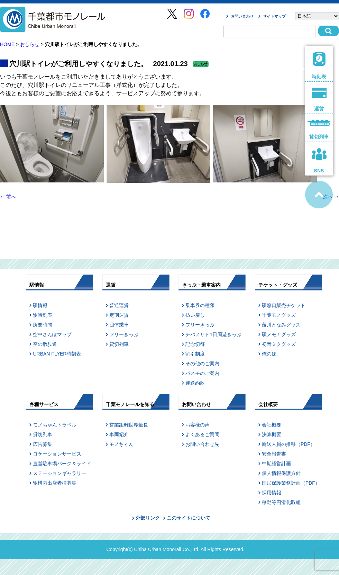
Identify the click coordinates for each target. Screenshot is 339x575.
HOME (7, 44)
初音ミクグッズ (279, 344)
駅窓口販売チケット (283, 305)
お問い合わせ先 (202, 444)
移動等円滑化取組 (281, 502)
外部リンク (148, 518)
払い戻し (195, 315)
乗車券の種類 (199, 305)
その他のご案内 (202, 363)
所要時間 (42, 324)
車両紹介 (119, 434)
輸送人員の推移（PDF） (288, 444)
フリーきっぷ (123, 334)
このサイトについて (188, 518)
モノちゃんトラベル (54, 425)
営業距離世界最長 (128, 425)
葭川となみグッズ (281, 324)
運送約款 (195, 383)
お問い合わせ (242, 16)
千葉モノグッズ (279, 315)
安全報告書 (274, 454)
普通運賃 (119, 305)
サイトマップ (274, 16)
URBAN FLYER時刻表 (57, 354)
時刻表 (319, 65)
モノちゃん (121, 444)
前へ (8, 196)
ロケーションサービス (57, 454)
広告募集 (42, 444)
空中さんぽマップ (52, 334)
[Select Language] (317, 16)
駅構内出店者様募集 (54, 483)
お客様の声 (197, 425)
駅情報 (40, 305)
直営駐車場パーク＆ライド (62, 463)
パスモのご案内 (202, 373)
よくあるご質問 (202, 434)
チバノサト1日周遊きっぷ (213, 334)
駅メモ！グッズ (279, 334)
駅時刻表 (42, 315)
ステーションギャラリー (59, 473)
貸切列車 (119, 344)
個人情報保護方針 (281, 473)
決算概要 (271, 434)
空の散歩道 (45, 344)
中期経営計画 (276, 463)
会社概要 (271, 425)
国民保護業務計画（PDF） (291, 483)
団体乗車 (119, 324)
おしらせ (29, 44)
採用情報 (271, 492)
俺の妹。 (271, 354)
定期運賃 (119, 315)
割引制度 (195, 354)
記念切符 (195, 344)
